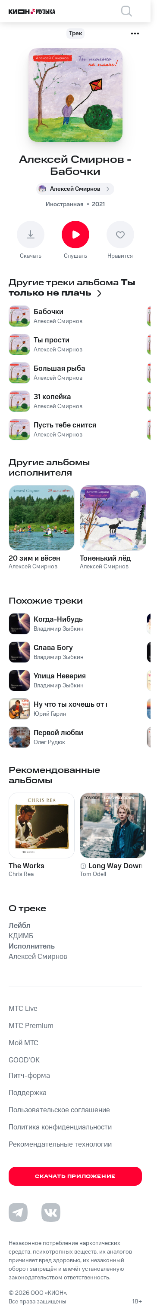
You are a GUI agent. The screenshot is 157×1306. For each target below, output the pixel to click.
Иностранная (64, 204)
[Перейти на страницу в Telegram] (18, 1212)
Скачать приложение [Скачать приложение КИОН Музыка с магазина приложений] (75, 1176)
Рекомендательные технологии (60, 1144)
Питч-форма (29, 1076)
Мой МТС (23, 1043)
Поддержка (28, 1093)
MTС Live (23, 1009)
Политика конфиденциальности (60, 1127)
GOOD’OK (24, 1060)
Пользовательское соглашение (59, 1110)
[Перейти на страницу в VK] (50, 1212)
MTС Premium (31, 1026)
